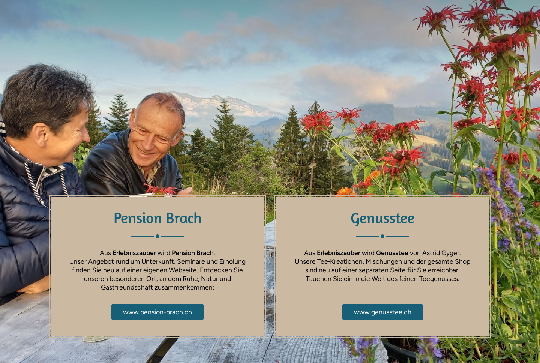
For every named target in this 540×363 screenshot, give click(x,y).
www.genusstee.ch (382, 312)
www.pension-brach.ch (157, 312)
